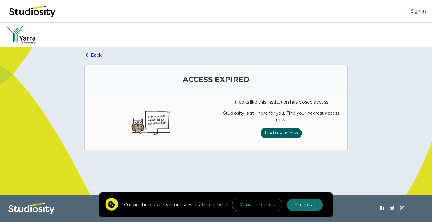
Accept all (304, 205)
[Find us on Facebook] (382, 208)
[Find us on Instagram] (402, 208)
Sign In (418, 11)
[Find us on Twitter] (392, 208)
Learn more (214, 205)
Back (93, 55)
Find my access (281, 133)
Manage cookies (257, 205)
